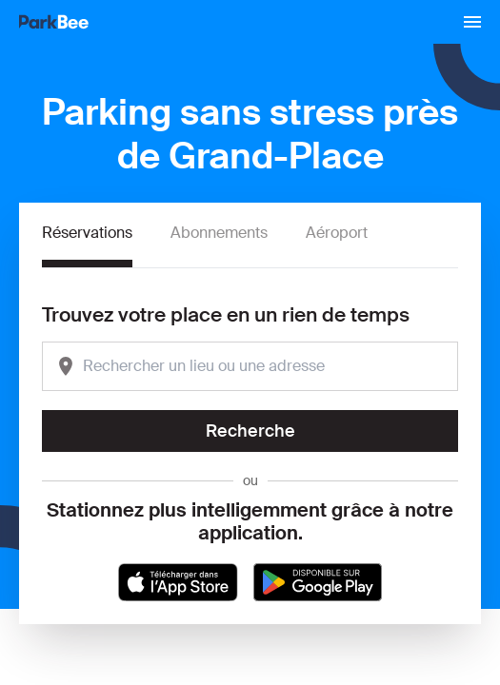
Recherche (250, 431)
